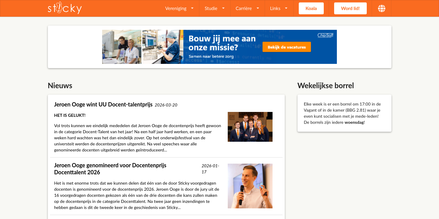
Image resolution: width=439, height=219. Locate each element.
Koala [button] (311, 8)
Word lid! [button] (350, 8)
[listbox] (180, 8)
